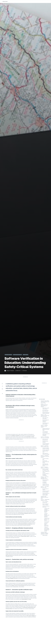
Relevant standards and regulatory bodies (46, 486)
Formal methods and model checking (46, 440)
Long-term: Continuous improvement (46, 523)
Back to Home (5, 1)
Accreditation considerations (45, 499)
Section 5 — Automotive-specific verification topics (45, 463)
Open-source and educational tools (45, 456)
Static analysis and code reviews (45, 435)
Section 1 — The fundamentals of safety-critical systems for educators (44, 422)
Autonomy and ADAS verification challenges (46, 465)
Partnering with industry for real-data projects (46, 478)
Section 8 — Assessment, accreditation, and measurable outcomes (44, 494)
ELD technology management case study (25, 515)
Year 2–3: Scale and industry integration (45, 521)
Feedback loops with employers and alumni (46, 501)
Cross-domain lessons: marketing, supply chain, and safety (46, 510)
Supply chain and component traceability (46, 470)
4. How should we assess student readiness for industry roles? (46, 540)
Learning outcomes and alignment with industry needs (46, 446)
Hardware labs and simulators (45, 458)
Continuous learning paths (45, 475)
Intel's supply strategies (31, 617)
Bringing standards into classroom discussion (46, 429)
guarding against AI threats (26, 601)
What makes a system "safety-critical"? (46, 425)
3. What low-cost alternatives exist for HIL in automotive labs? (46, 536)
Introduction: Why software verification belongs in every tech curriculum (45, 418)
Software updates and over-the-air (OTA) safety (46, 467)
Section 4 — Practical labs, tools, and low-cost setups (45, 454)
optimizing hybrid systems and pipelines (25, 525)
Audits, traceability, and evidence (46, 488)
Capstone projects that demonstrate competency (46, 451)
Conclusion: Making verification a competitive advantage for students (44, 549)
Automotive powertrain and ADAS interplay (46, 508)
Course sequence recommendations (45, 448)
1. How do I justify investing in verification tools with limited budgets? (46, 526)
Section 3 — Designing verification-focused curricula (44, 442)
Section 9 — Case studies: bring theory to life (45, 503)
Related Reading (45, 551)
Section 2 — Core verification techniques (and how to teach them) (45, 432)
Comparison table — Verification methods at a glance (44, 513)
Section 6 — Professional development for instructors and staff (45, 473)
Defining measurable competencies (46, 497)
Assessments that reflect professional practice (45, 481)
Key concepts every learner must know (46, 427)
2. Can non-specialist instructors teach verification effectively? (46, 531)
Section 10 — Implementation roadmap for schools (45, 516)
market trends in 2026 (25, 538)
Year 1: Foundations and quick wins (45, 519)
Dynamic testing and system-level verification (46, 437)
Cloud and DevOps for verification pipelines (46, 460)
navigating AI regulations (15, 437)
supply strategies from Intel (12, 580)
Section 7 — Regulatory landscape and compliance (45, 484)
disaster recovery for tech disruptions (18, 587)
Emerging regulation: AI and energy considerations (46, 491)
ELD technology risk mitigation (46, 506)
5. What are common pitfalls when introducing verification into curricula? (46, 545)
